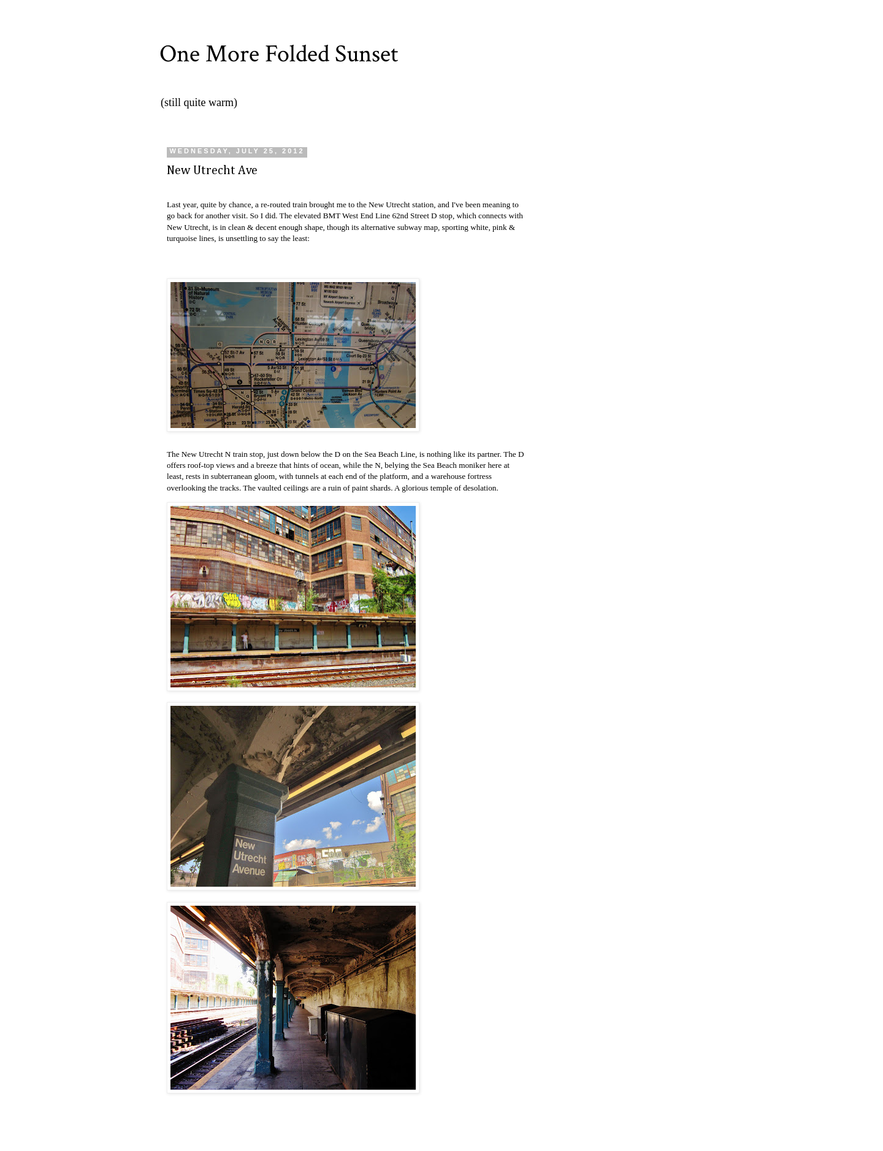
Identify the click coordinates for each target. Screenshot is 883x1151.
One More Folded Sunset (278, 54)
